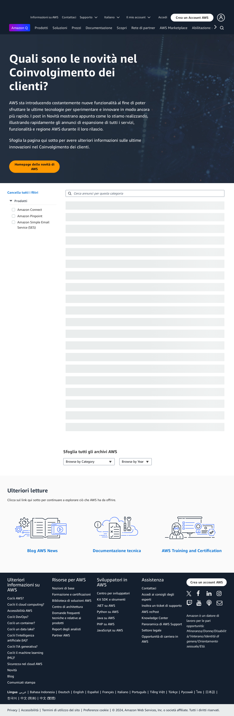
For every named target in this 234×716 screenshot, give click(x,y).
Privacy (12, 710)
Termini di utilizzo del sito (61, 710)
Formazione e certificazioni (71, 594)
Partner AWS (61, 635)
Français (108, 692)
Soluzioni (60, 28)
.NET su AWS (106, 605)
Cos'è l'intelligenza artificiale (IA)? (20, 637)
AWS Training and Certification (192, 550)
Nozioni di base (63, 588)
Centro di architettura (67, 607)
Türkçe (173, 692)
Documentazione (99, 28)
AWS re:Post (150, 612)
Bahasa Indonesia (42, 692)
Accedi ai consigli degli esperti (158, 596)
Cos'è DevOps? (17, 617)
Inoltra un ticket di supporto (162, 605)
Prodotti (41, 28)
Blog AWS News (42, 550)
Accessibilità (29, 710)
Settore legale (151, 630)
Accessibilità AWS (19, 610)
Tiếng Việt (157, 692)
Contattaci (69, 17)
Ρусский (187, 692)
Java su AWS (106, 618)
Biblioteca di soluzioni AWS (71, 600)
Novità (12, 670)
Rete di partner (143, 28)
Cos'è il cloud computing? (25, 604)
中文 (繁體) (47, 698)
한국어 (12, 698)
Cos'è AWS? (15, 598)
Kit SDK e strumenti (111, 599)
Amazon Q (19, 28)
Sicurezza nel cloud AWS (24, 664)
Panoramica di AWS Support (162, 624)
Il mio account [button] (138, 17)
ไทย (199, 692)
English (78, 692)
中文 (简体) (28, 698)
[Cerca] (222, 28)
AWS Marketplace (173, 28)
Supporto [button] (88, 17)
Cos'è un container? (21, 623)
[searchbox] (145, 193)
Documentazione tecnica (117, 550)
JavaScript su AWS (110, 630)
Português (139, 692)
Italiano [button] (112, 17)
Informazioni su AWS (44, 17)
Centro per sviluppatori (113, 593)
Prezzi (76, 28)
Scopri (122, 28)
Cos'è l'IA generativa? (22, 646)
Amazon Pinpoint (29, 216)
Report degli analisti (66, 629)
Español (93, 692)
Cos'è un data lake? (21, 629)
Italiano (122, 692)
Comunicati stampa (21, 682)
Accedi (162, 17)
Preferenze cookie (96, 710)
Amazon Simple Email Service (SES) (33, 224)
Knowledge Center (155, 618)
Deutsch (64, 692)
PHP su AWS (105, 624)
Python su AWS (108, 612)
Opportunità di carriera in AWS (160, 638)
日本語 (210, 692)
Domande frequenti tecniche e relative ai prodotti (66, 618)
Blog (10, 676)
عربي (22, 692)
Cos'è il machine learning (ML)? (25, 655)
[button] (192, 17)
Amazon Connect (29, 209)
